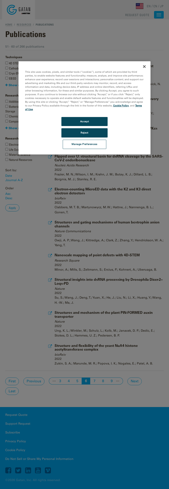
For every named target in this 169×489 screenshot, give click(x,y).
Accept (84, 121)
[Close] (144, 66)
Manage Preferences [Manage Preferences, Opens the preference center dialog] (84, 144)
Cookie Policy (121, 105)
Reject (84, 132)
